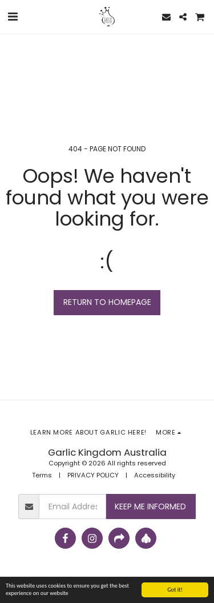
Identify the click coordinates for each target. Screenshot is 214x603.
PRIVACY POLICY (93, 475)
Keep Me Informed (150, 506)
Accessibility (154, 475)
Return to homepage (107, 302)
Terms (42, 475)
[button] (12, 17)
